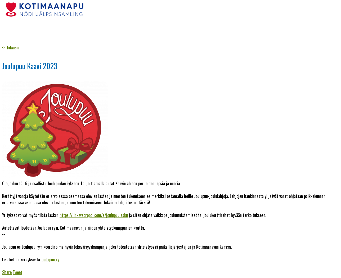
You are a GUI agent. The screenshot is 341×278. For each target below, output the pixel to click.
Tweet (17, 272)
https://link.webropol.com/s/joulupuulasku (94, 215)
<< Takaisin (11, 47)
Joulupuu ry (50, 259)
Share (7, 272)
